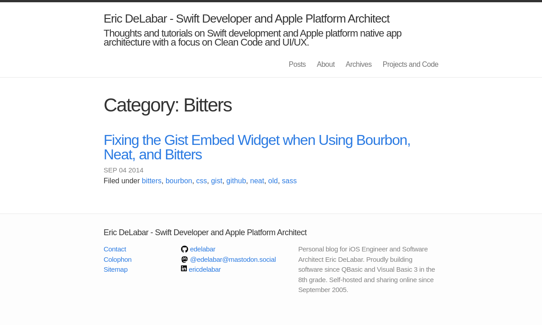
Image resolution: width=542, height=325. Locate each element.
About (325, 64)
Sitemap (116, 269)
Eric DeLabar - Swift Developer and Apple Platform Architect (247, 18)
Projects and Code (410, 64)
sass (289, 181)
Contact (115, 249)
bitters (152, 181)
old (273, 181)
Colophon (118, 259)
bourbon (179, 181)
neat (257, 181)
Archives (358, 64)
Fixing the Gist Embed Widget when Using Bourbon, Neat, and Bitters (257, 147)
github (236, 181)
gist (216, 181)
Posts (297, 64)
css (201, 181)
